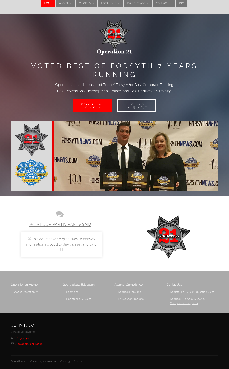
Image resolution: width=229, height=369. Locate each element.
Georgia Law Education (79, 284)
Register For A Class (78, 298)
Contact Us (174, 284)
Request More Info (129, 291)
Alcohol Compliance (128, 284)
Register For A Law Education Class (192, 291)
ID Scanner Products (131, 298)
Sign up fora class (92, 105)
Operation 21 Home (24, 284)
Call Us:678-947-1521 (136, 105)
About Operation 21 (26, 291)
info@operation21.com (30, 343)
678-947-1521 (23, 337)
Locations (72, 291)
